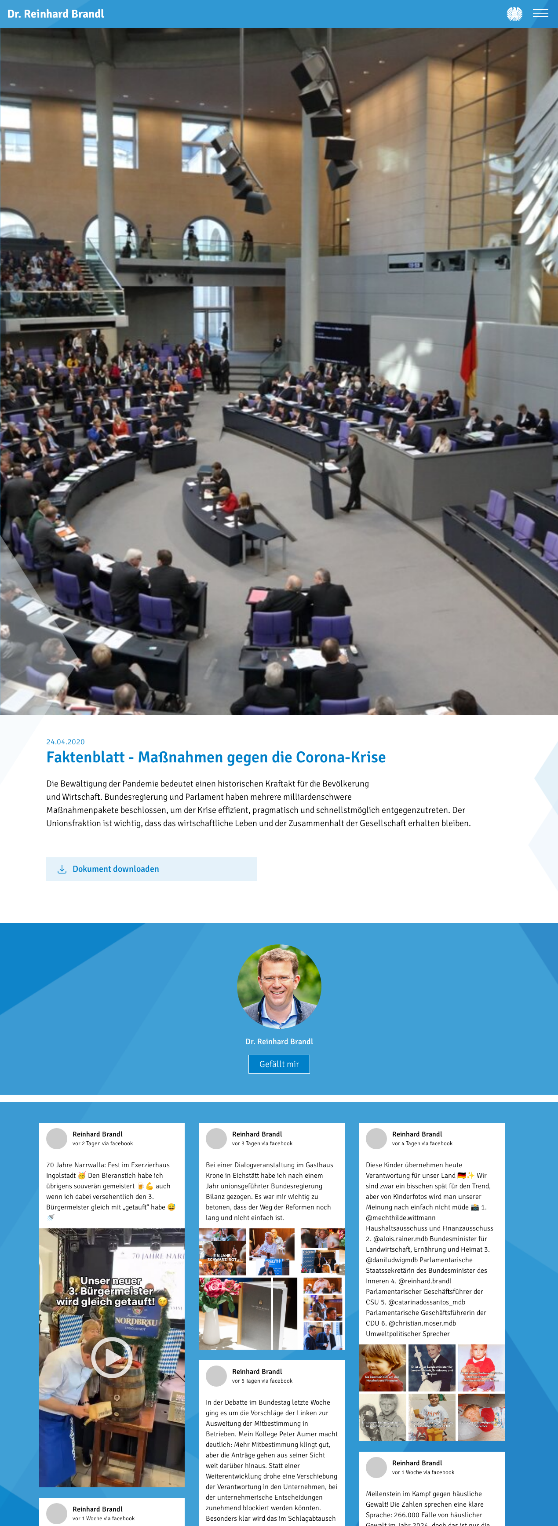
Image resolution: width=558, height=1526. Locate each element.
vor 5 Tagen (247, 1380)
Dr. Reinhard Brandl (279, 1041)
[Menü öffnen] (540, 14)
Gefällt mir (279, 1064)
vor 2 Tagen (87, 1143)
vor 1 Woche (407, 1472)
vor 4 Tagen (407, 1143)
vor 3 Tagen (247, 1143)
